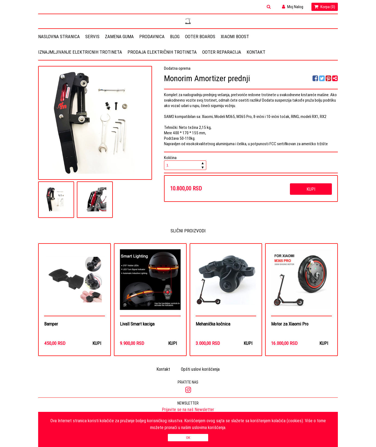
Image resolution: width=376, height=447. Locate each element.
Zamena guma (119, 36)
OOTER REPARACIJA (221, 52)
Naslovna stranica (59, 36)
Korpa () (324, 6)
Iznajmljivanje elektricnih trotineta (80, 52)
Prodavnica (152, 36)
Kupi (311, 189)
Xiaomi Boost (235, 36)
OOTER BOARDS (200, 36)
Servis (92, 36)
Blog (175, 36)
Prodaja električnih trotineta (162, 52)
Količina (185, 162)
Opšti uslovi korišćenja (200, 369)
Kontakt (256, 52)
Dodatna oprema (177, 68)
